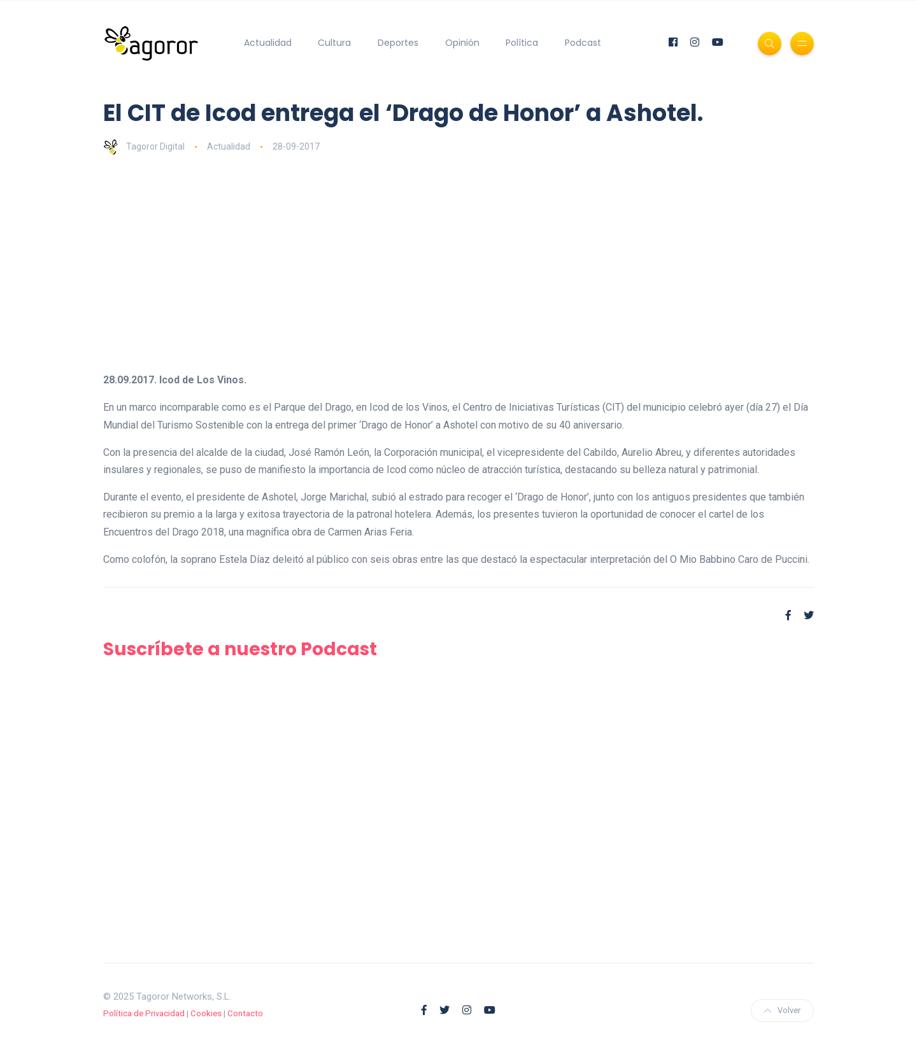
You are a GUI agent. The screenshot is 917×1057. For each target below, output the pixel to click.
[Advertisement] (458, 263)
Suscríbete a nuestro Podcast (240, 649)
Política (522, 42)
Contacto (245, 1013)
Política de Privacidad (144, 1013)
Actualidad (268, 42)
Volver (782, 1010)
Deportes (398, 42)
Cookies (206, 1013)
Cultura (334, 42)
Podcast (583, 42)
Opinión (462, 42)
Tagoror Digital (144, 146)
